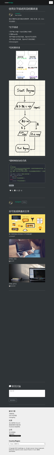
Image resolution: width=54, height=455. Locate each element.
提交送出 (13, 400)
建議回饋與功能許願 (15, 425)
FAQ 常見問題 (13, 415)
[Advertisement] (27, 307)
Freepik (34, 449)
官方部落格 (12, 432)
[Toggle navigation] (51, 2)
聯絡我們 (11, 434)
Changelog (12, 417)
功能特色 (11, 413)
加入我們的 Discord (14, 423)
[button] (24, 202)
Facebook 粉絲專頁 (14, 426)
